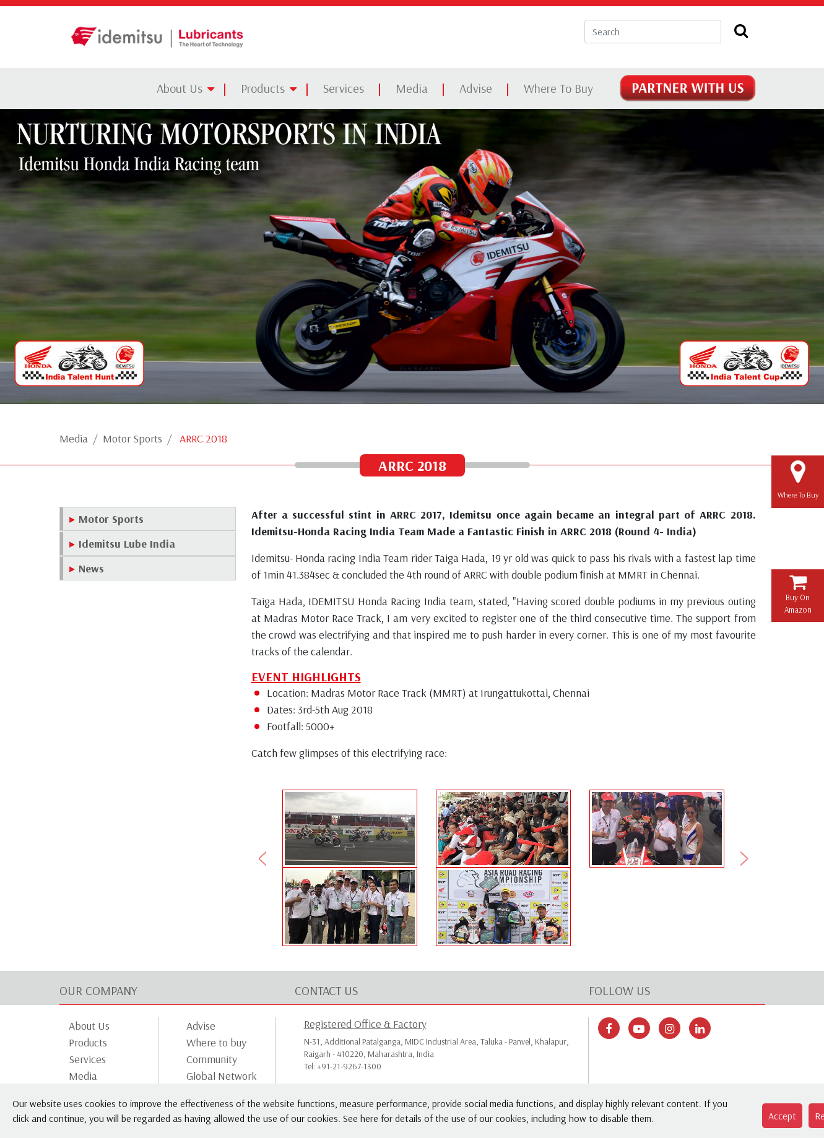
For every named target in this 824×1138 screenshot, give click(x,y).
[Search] (652, 31)
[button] (263, 858)
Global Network (221, 1076)
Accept (782, 1116)
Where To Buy (558, 88)
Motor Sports (132, 438)
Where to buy (216, 1042)
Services (343, 88)
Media (412, 88)
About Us (179, 88)
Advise (475, 88)
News (91, 568)
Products (263, 88)
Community (211, 1059)
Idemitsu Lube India (127, 544)
